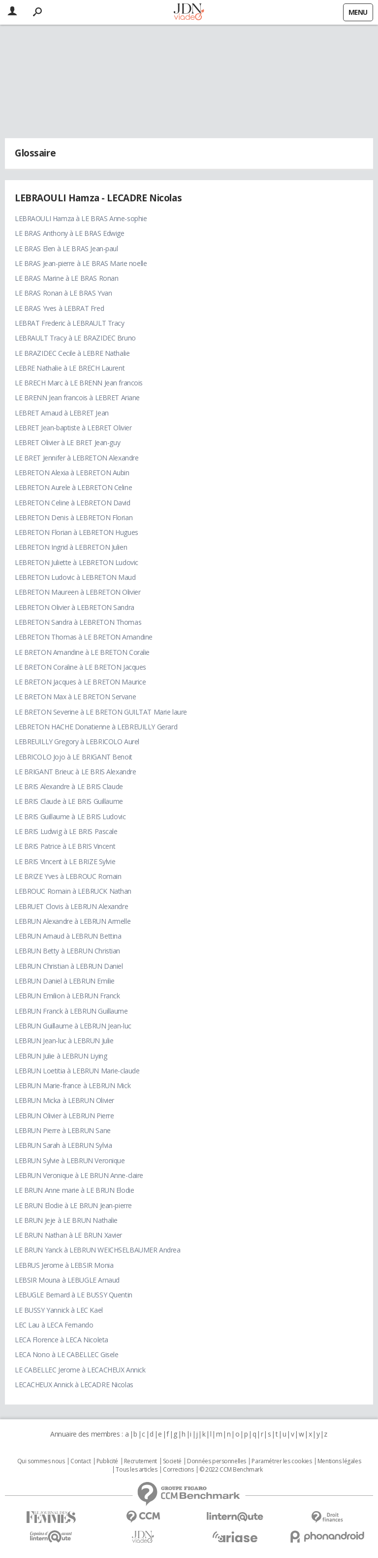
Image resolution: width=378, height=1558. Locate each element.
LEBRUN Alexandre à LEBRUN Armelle (72, 921)
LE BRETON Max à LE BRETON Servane (75, 696)
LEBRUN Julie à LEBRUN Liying (61, 1056)
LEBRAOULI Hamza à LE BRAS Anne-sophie (81, 218)
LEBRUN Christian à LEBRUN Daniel (69, 966)
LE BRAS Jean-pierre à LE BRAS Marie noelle (81, 263)
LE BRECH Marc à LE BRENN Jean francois (79, 382)
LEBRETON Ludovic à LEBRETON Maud (75, 577)
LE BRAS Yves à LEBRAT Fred (59, 308)
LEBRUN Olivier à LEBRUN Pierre (64, 1115)
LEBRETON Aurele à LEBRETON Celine (73, 487)
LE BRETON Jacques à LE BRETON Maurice (80, 681)
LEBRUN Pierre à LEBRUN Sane (63, 1130)
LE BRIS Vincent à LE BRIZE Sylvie (65, 861)
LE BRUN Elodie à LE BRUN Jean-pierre (73, 1205)
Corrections (178, 1469)
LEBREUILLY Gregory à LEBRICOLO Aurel (77, 741)
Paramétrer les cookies (282, 1461)
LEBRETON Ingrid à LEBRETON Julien (71, 547)
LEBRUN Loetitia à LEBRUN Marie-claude (77, 1070)
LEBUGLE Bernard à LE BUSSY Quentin (73, 1294)
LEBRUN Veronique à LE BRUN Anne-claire (79, 1175)
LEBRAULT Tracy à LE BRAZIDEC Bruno (75, 337)
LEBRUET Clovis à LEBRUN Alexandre (71, 906)
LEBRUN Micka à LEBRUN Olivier (64, 1100)
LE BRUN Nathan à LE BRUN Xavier (68, 1235)
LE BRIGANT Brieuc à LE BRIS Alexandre (75, 771)
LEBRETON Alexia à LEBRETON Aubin (72, 472)
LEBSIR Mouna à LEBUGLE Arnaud (67, 1280)
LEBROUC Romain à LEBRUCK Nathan (73, 891)
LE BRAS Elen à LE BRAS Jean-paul (66, 248)
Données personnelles (216, 1461)
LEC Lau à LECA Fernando (54, 1325)
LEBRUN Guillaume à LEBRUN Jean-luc (73, 1025)
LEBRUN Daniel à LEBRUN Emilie (65, 981)
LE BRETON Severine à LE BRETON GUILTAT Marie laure (101, 712)
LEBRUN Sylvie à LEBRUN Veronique (70, 1160)
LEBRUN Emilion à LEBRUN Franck (67, 995)
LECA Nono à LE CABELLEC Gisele (66, 1354)
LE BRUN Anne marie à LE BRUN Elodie (74, 1190)
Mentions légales (339, 1461)
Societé (172, 1461)
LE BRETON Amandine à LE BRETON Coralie (82, 652)
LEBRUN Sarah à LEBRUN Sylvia (63, 1145)
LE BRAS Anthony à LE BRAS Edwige (70, 233)
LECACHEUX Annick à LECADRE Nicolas (74, 1384)
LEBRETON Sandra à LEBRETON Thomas (78, 622)
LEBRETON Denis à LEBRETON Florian (73, 517)
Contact (80, 1461)
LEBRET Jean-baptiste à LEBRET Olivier (73, 427)
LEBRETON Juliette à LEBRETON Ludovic (76, 562)
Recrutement (140, 1461)
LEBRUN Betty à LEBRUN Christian (67, 950)
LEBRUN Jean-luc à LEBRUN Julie (64, 1040)
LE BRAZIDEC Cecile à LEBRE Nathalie (72, 353)
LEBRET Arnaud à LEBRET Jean (62, 413)
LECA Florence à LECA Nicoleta (61, 1339)
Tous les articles (136, 1469)
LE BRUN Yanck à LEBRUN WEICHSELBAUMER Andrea (98, 1249)
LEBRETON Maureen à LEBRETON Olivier (77, 592)
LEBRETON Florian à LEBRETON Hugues (76, 532)
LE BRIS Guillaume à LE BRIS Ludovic (70, 816)
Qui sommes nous (41, 1461)
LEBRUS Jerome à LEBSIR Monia (64, 1265)
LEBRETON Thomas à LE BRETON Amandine (84, 637)
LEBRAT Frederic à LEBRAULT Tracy (70, 323)
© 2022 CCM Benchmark (231, 1469)
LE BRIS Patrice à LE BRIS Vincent (65, 846)
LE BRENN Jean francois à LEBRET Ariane (77, 397)
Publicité (107, 1461)
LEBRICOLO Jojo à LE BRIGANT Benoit (73, 756)
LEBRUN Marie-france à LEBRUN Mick (72, 1085)
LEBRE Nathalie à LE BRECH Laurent (70, 368)
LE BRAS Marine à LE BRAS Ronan (66, 278)
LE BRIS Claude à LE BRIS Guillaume (69, 801)
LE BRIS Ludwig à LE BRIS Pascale (66, 831)
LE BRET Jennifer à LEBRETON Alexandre (76, 457)
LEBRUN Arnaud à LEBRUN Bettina (68, 936)
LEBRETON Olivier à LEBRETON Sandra (74, 607)
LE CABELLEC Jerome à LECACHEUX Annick (80, 1369)
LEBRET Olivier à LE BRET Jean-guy (67, 442)
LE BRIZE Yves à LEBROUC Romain (68, 876)
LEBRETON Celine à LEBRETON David (72, 502)
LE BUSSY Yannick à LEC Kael (59, 1310)
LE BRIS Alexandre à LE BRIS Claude (69, 786)
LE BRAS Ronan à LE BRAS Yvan (63, 293)
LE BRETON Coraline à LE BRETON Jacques (80, 667)
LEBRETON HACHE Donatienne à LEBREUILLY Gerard (96, 726)
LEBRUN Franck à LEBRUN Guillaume (71, 1011)
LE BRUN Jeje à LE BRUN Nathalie (66, 1220)
